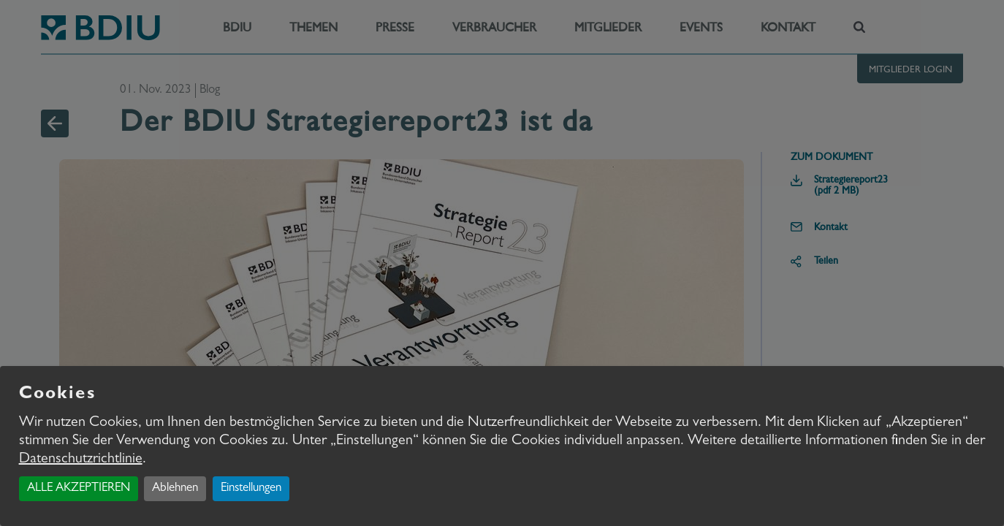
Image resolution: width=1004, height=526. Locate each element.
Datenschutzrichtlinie (80, 459)
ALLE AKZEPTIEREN (78, 488)
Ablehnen (175, 488)
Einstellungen (251, 488)
